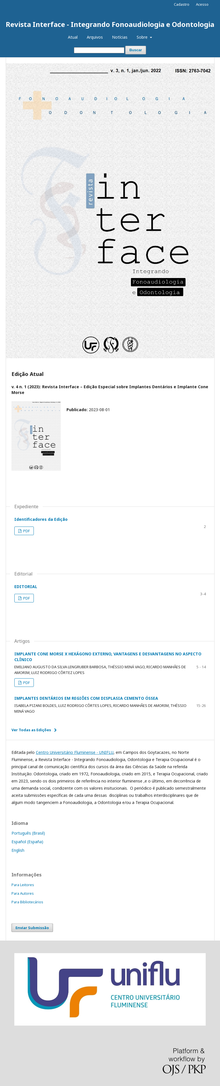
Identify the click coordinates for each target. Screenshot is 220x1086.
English (17, 850)
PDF (26, 530)
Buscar (135, 50)
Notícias (119, 37)
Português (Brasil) (28, 833)
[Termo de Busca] (99, 50)
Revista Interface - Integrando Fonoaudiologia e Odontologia (110, 24)
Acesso (202, 4)
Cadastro (181, 4)
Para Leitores (22, 884)
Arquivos (95, 37)
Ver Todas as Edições (31, 729)
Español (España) (27, 841)
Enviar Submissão (32, 927)
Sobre (143, 37)
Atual (73, 37)
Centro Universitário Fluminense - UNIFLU (74, 752)
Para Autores (22, 893)
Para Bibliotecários (27, 901)
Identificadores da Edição (41, 519)
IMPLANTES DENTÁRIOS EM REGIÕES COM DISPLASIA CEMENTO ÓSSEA (86, 698)
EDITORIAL (25, 586)
